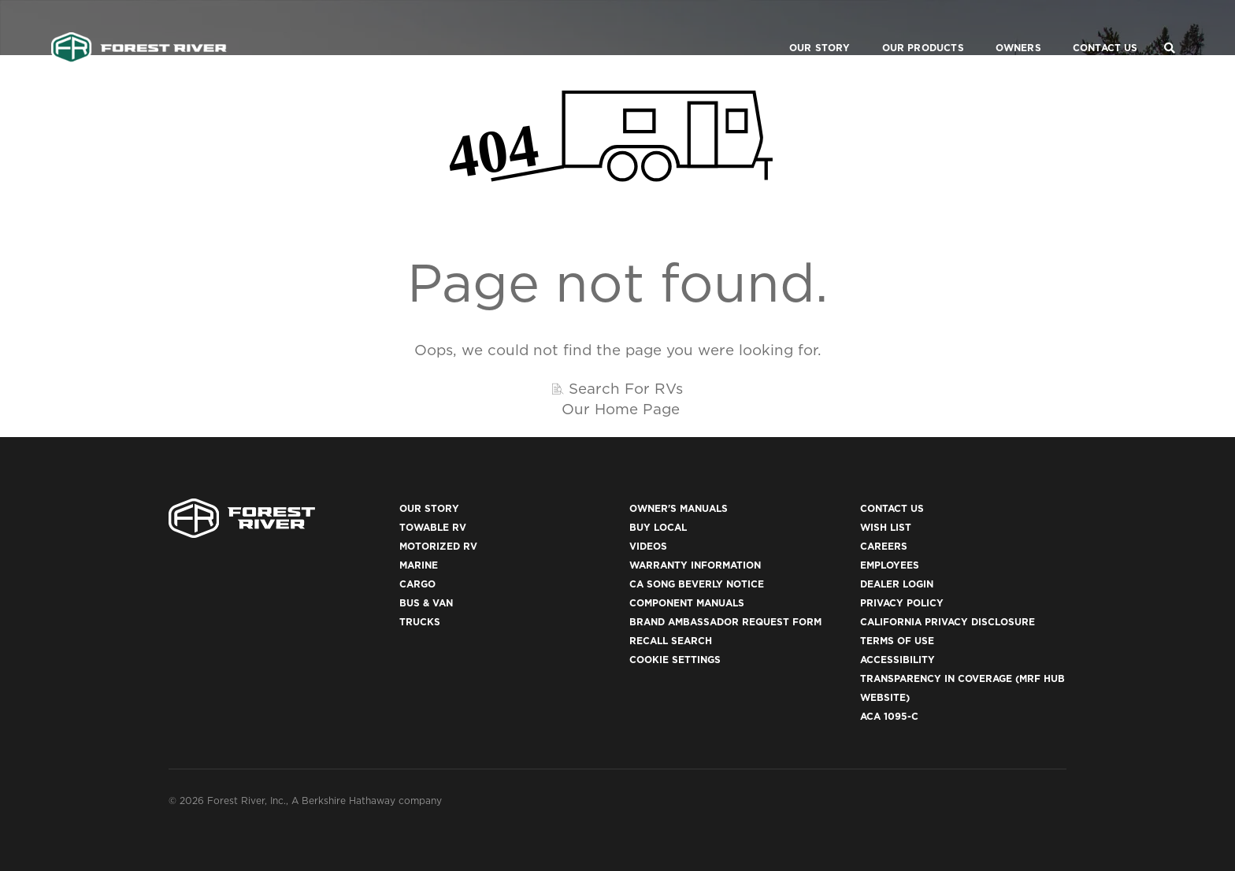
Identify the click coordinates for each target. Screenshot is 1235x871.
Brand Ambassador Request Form (725, 621)
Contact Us (1086, 28)
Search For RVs (626, 388)
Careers (883, 546)
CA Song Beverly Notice (696, 584)
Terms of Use (897, 640)
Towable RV (432, 527)
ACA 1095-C (889, 716)
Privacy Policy (902, 603)
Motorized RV (438, 546)
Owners (999, 28)
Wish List (885, 527)
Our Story (801, 28)
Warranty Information (695, 565)
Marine (418, 565)
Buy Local (658, 527)
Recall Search (670, 640)
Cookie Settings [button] (675, 659)
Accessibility (897, 659)
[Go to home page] (139, 28)
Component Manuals (686, 603)
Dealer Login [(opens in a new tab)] (896, 584)
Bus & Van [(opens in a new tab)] (426, 603)
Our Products (904, 28)
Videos (648, 546)
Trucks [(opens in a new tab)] (419, 621)
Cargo (417, 584)
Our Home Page (621, 408)
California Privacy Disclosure (947, 621)
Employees (889, 565)
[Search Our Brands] (1169, 28)
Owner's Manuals (678, 508)
